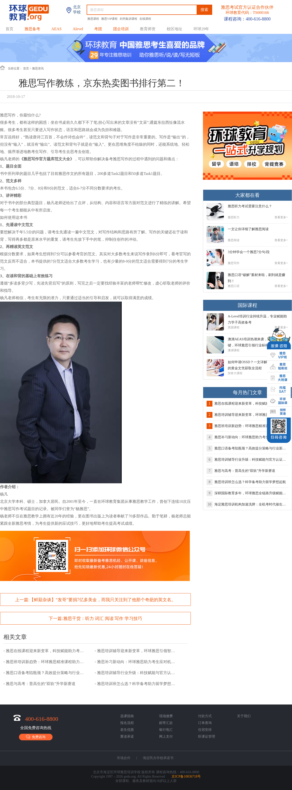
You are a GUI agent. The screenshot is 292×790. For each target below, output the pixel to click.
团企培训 (121, 29)
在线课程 (145, 18)
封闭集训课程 (129, 18)
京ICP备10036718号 (186, 776)
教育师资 (147, 29)
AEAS (56, 29)
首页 (9, 29)
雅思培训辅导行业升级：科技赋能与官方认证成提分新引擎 (137, 673)
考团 (98, 29)
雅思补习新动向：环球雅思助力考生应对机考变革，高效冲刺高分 (137, 662)
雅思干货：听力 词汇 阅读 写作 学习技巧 (102, 618)
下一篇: (95, 618)
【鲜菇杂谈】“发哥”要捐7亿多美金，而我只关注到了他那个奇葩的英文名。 (102, 599)
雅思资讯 (38, 68)
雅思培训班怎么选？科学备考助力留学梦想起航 (137, 684)
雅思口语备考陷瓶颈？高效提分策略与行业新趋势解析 (46, 673)
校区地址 (174, 29)
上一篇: (95, 599)
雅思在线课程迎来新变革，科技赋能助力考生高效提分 (46, 651)
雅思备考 (32, 29)
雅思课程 (93, 18)
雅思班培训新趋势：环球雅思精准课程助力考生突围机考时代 (46, 662)
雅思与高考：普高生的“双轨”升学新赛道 (40, 684)
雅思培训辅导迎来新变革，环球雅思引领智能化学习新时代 (137, 651)
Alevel (78, 29)
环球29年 (201, 29)
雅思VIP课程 (109, 18)
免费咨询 (36, 737)
